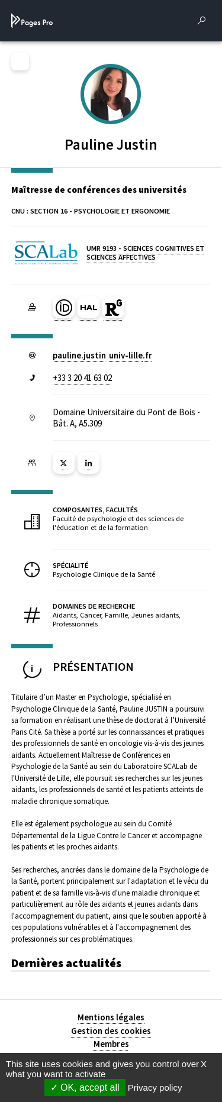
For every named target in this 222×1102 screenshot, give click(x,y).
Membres (111, 1043)
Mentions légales (111, 1017)
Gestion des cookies (111, 1030)
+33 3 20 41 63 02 (82, 377)
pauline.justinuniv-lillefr (102, 355)
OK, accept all (85, 1087)
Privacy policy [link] (155, 1087)
